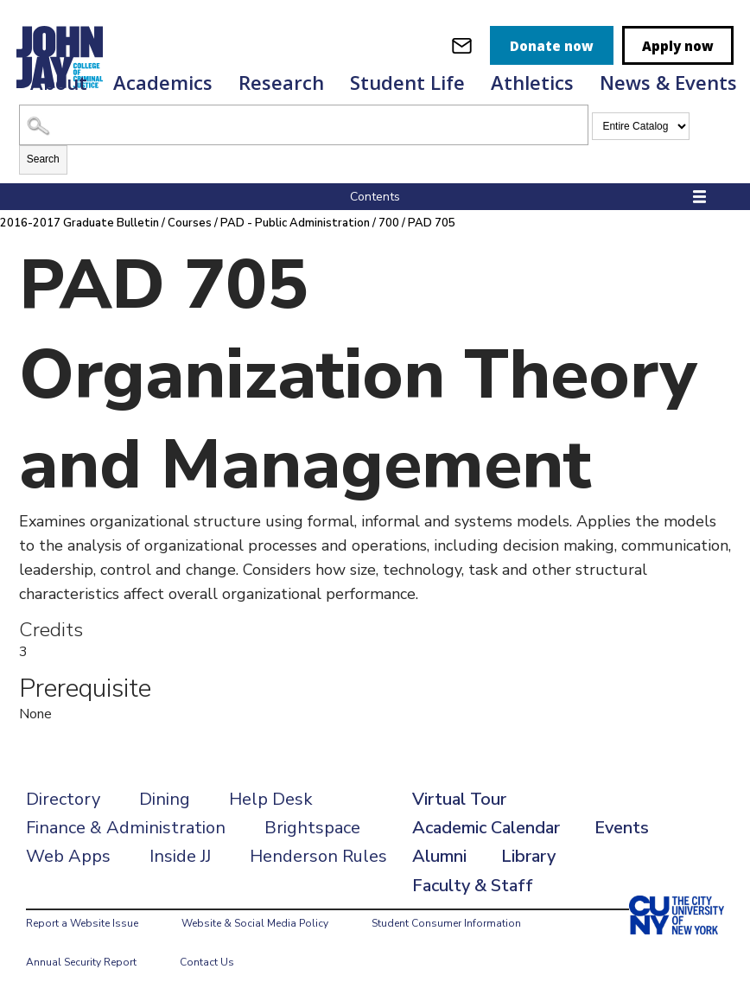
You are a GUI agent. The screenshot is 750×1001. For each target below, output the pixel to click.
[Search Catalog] (304, 125)
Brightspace (312, 827)
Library (528, 856)
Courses (190, 223)
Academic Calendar (486, 827)
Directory (63, 799)
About (58, 82)
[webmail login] (461, 45)
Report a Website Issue (82, 923)
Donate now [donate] (552, 45)
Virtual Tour (459, 799)
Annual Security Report (81, 962)
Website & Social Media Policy (254, 923)
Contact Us (207, 962)
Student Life (407, 82)
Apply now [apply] (678, 45)
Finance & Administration (126, 827)
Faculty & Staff (472, 885)
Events (621, 827)
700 (388, 223)
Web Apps (68, 856)
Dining (164, 799)
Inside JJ (180, 856)
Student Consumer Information (446, 923)
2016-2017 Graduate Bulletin (79, 223)
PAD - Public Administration (295, 223)
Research (281, 82)
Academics (163, 82)
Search (43, 159)
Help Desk (271, 799)
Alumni (439, 856)
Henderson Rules (318, 856)
